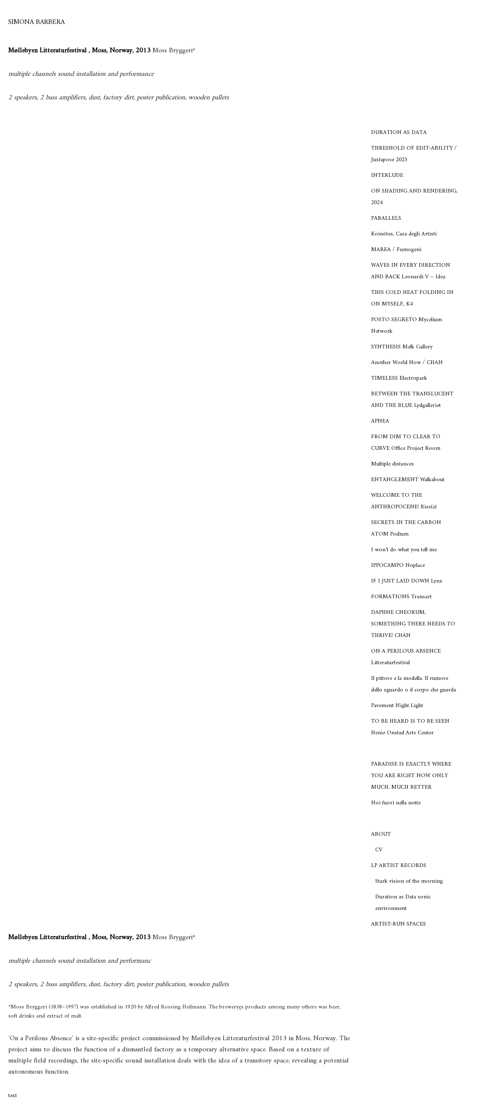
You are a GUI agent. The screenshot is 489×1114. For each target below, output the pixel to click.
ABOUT (381, 834)
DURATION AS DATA (399, 132)
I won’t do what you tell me (404, 550)
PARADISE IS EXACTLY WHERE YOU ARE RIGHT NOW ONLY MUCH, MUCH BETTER (411, 775)
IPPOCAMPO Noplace (398, 565)
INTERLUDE (387, 175)
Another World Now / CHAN (407, 362)
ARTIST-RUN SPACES (398, 924)
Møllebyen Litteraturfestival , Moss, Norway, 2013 (80, 51)
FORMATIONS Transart (401, 597)
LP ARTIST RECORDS (398, 865)
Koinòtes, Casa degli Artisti (404, 234)
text (12, 1095)
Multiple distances (392, 464)
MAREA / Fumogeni (396, 249)
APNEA (380, 421)
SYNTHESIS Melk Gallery (402, 347)
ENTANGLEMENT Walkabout (407, 480)
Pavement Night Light (397, 705)
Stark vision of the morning (409, 881)
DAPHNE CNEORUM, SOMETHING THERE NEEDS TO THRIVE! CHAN (413, 624)
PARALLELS (386, 218)
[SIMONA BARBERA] (36, 23)
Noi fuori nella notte (396, 803)
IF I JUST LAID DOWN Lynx (406, 581)
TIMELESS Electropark (399, 378)
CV (379, 850)
